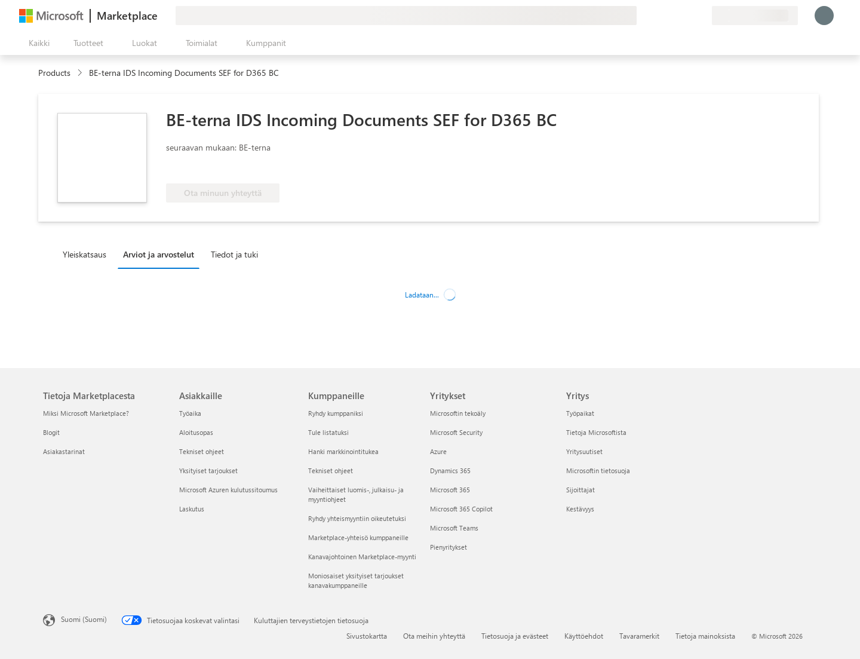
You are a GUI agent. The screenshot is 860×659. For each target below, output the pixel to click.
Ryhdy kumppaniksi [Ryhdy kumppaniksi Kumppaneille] (335, 413)
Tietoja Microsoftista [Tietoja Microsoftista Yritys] (596, 432)
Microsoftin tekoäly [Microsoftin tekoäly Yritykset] (458, 413)
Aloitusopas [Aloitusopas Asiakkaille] (196, 432)
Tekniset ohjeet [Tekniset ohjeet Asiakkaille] (201, 451)
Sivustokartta (366, 635)
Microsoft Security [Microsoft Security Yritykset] (456, 432)
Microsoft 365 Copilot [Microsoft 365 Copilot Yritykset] (461, 508)
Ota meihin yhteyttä (434, 635)
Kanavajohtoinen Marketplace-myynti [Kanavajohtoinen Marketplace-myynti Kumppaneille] (362, 556)
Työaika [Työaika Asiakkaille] (190, 413)
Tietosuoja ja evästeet (514, 635)
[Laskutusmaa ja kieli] (755, 15)
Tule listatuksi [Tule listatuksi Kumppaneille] (328, 432)
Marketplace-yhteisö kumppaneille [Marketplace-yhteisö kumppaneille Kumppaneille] (358, 537)
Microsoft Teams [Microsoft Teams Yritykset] (454, 527)
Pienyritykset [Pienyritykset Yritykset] (448, 546)
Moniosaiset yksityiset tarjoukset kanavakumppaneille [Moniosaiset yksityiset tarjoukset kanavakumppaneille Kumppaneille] (356, 580)
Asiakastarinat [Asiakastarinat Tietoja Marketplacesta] (64, 451)
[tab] (87, 254)
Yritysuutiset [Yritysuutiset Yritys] (584, 451)
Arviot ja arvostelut (158, 254)
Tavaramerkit (639, 635)
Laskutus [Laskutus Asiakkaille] (191, 508)
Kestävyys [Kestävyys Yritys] (580, 508)
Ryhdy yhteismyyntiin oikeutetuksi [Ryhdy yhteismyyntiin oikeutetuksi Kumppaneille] (357, 518)
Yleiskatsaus (84, 254)
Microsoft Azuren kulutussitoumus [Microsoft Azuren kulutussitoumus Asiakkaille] (228, 489)
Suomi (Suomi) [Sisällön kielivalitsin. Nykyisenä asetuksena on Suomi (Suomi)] (84, 619)
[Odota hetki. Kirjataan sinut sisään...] (824, 15)
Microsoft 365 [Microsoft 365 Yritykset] (450, 489)
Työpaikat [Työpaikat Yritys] (580, 413)
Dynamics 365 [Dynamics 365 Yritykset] (450, 470)
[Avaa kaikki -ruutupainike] (36, 43)
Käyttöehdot (583, 635)
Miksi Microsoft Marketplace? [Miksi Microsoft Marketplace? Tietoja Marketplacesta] (86, 413)
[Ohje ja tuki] (673, 15)
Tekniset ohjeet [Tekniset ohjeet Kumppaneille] (330, 470)
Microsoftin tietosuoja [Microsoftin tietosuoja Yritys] (598, 470)
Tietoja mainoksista (705, 635)
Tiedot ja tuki (234, 254)
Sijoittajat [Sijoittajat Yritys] (580, 489)
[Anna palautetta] (659, 15)
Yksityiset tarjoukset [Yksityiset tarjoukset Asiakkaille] (208, 470)
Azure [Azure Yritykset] (438, 451)
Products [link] (54, 72)
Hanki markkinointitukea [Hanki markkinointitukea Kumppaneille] (343, 451)
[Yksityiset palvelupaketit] (702, 15)
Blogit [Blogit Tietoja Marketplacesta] (51, 432)
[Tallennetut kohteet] (688, 15)
